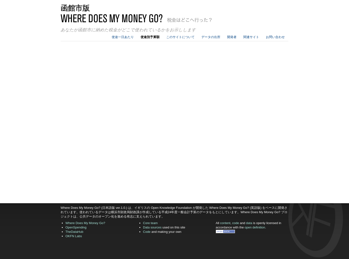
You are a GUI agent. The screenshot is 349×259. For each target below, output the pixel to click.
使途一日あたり (123, 37)
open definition (255, 227)
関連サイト (251, 37)
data (249, 223)
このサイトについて (180, 37)
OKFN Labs (73, 236)
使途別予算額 (150, 37)
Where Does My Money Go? (85, 223)
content (225, 223)
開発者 (232, 37)
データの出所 (210, 37)
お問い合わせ (275, 37)
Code (147, 232)
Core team (150, 223)
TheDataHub (74, 232)
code (235, 223)
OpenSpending (76, 227)
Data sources (152, 227)
